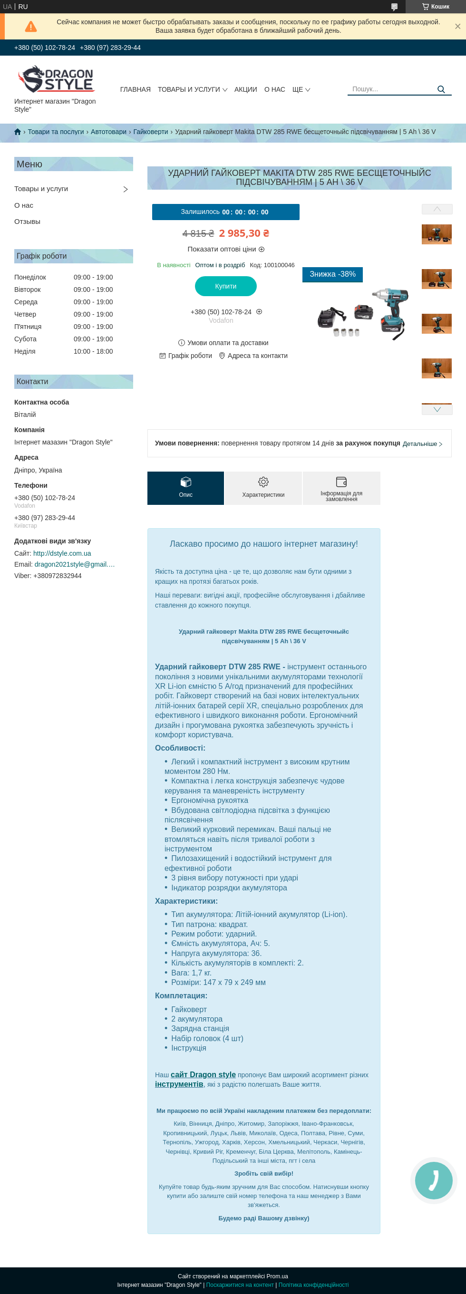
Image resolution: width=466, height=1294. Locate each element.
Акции (245, 89)
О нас (274, 89)
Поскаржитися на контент (240, 1285)
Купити (226, 286)
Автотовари (108, 131)
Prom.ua (277, 1276)
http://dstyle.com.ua (62, 553)
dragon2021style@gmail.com (75, 564)
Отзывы (27, 221)
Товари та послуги (56, 131)
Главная (135, 89)
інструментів (179, 1084)
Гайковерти (150, 131)
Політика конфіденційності (314, 1285)
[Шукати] (441, 90)
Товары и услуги (189, 89)
